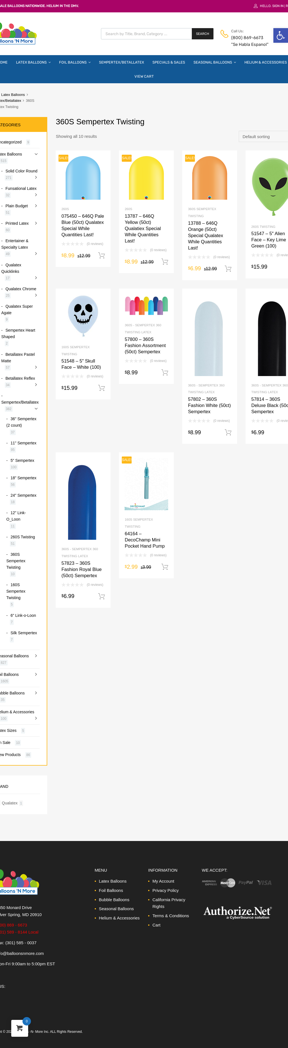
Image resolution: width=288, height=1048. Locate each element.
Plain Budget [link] (17, 206)
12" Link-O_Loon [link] (16, 515)
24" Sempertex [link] (24, 495)
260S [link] (65, 209)
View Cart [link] (144, 76)
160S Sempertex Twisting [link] (16, 591)
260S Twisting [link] (263, 226)
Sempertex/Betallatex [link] (121, 62)
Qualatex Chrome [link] (21, 289)
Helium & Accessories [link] (119, 918)
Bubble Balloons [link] (114, 899)
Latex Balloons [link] (33, 62)
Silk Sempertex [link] (24, 633)
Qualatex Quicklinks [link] (11, 268)
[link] (280, 35)
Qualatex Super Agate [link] (17, 309)
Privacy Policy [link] (165, 890)
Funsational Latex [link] (21, 188)
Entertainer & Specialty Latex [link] (15, 244)
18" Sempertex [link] (24, 478)
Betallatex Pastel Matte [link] (18, 357)
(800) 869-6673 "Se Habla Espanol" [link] (245, 41)
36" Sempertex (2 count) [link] (21, 422)
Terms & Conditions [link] (170, 915)
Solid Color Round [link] (22, 171)
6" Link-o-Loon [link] (23, 615)
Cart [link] (156, 925)
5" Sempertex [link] (22, 460)
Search (202, 34)
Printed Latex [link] (17, 223)
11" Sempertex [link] (24, 443)
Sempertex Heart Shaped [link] (18, 333)
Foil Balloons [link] (75, 62)
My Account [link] (163, 881)
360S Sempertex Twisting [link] (16, 561)
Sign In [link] (278, 6)
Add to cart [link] (101, 255)
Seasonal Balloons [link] (215, 62)
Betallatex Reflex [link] (20, 378)
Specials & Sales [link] (168, 62)
